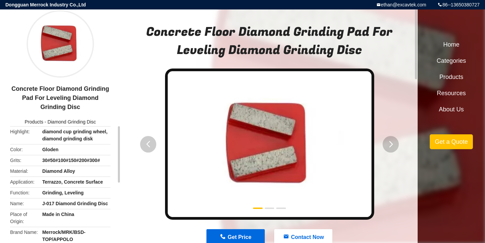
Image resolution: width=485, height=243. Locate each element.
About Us (451, 109)
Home (451, 44)
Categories (451, 60)
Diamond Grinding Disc (71, 122)
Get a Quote (451, 141)
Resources (451, 93)
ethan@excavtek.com (403, 4)
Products (34, 122)
